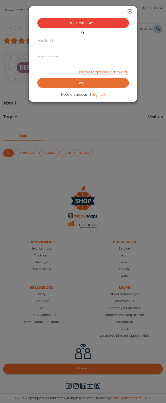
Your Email (45, 40)
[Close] (130, 11)
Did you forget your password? (103, 72)
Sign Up (98, 94)
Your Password (48, 56)
